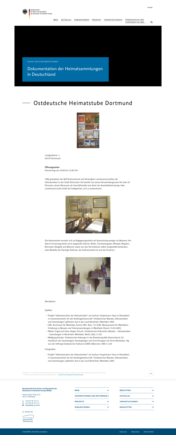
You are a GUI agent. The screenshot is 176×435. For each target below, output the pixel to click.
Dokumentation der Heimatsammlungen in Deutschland (50, 373)
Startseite (25, 373)
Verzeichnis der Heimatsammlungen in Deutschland (88, 373)
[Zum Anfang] (151, 373)
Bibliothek (125, 390)
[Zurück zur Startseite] (37, 17)
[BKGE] (56, 19)
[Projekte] (97, 19)
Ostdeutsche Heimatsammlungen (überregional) (40, 375)
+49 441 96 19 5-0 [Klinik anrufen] (31, 401)
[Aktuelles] (66, 19)
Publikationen (82, 407)
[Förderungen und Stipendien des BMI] (136, 21)
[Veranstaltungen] (113, 19)
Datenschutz (135, 432)
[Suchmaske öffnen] (151, 22)
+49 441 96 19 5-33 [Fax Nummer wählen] (32, 403)
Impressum (123, 432)
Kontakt (150, 7)
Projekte (79, 401)
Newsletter (126, 407)
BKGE (77, 390)
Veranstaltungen (129, 401)
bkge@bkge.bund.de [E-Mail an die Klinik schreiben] (32, 405)
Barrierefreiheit (149, 432)
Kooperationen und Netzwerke (91, 396)
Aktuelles (125, 396)
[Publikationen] (82, 19)
